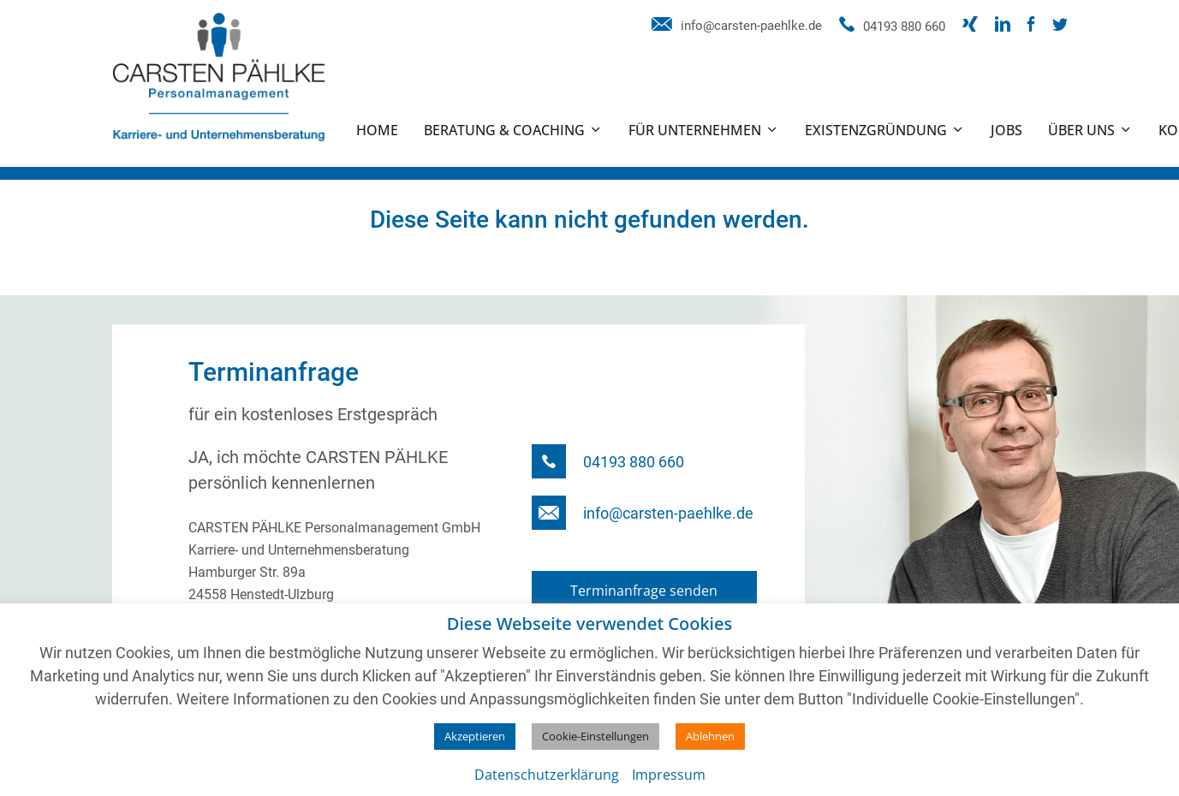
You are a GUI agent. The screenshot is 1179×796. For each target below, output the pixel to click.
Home (377, 130)
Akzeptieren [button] (474, 736)
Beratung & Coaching (504, 130)
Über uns (1081, 130)
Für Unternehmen (694, 130)
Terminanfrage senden (644, 590)
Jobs (1006, 130)
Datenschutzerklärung (546, 774)
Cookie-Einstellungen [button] (595, 736)
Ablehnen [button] (710, 736)
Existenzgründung (876, 130)
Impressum (669, 774)
